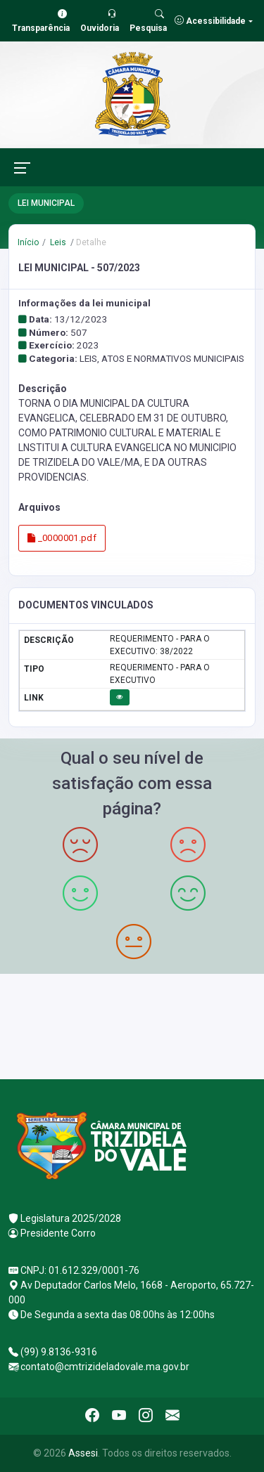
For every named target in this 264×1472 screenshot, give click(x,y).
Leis (57, 242)
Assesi (83, 1453)
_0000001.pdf (61, 538)
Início (28, 242)
